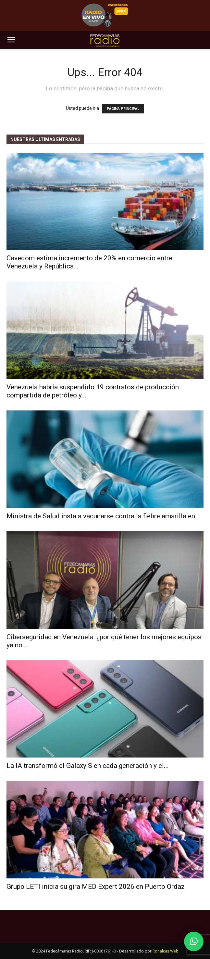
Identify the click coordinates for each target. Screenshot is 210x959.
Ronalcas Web (166, 951)
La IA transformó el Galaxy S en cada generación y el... (87, 766)
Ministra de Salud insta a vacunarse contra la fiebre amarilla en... (103, 516)
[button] (11, 40)
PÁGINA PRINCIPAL (123, 109)
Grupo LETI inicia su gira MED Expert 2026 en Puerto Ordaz (95, 886)
